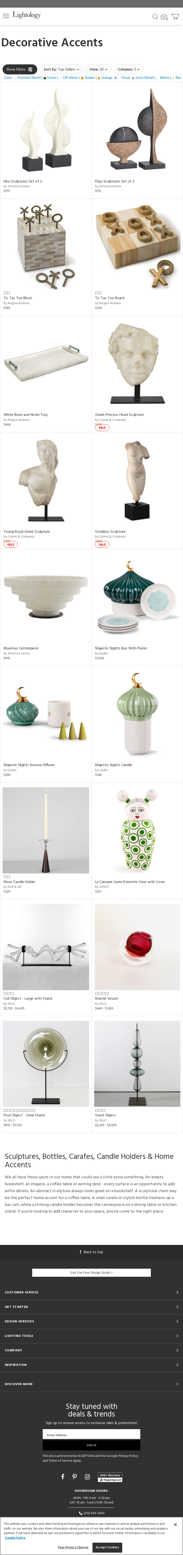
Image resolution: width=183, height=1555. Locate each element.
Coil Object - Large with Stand (28, 999)
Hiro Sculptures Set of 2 (23, 181)
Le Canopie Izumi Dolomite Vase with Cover (130, 882)
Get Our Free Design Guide (91, 1273)
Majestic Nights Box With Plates (121, 648)
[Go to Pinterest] (75, 1477)
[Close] (175, 1524)
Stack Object (105, 1115)
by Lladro (101, 653)
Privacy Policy (128, 1456)
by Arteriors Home (17, 186)
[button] (6, 16)
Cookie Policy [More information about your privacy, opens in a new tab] (15, 1538)
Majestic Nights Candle (113, 765)
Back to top (91, 1252)
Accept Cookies (107, 1547)
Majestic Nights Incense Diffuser (29, 765)
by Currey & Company (110, 420)
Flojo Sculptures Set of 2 (115, 181)
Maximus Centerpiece (21, 648)
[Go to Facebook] (63, 1477)
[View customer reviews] (110, 1477)
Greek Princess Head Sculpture (119, 415)
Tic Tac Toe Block (18, 298)
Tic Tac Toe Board (109, 298)
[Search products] (155, 16)
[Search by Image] (164, 17)
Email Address (57, 1435)
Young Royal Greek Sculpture (27, 532)
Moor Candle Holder (20, 882)
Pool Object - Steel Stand (24, 1115)
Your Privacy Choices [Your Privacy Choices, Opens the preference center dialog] (73, 1547)
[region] (91, 1536)
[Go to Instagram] (88, 1477)
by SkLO (9, 1004)
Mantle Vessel (106, 999)
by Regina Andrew (17, 303)
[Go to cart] (175, 15)
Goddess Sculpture (110, 532)
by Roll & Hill (12, 887)
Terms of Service (60, 1461)
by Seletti (102, 887)
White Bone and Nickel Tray (26, 415)
